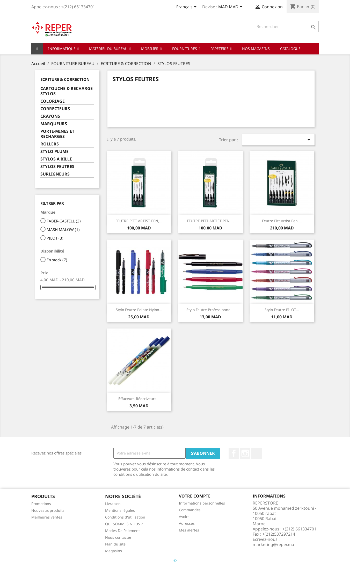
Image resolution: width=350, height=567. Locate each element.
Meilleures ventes (46, 517)
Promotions (41, 503)
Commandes (190, 509)
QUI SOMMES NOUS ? (124, 523)
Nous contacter (118, 537)
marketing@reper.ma (273, 544)
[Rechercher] (286, 26)
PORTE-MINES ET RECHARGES (57, 134)
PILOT (55, 238)
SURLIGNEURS (55, 174)
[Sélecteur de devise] (231, 7)
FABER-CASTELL (64, 220)
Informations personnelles (202, 503)
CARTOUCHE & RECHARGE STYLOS (66, 91)
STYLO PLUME (54, 151)
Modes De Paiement (122, 530)
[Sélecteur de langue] (187, 7)
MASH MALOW (63, 229)
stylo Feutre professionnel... (210, 309)
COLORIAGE (52, 101)
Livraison (113, 503)
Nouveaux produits (47, 510)
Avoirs (184, 516)
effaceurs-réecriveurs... (138, 398)
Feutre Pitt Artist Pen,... (282, 220)
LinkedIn (256, 453)
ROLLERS (49, 144)
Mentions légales (120, 510)
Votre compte (194, 496)
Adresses (187, 523)
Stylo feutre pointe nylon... (139, 309)
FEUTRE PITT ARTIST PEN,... (138, 220)
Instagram (245, 453)
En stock (57, 259)
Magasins (113, 550)
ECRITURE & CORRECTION (65, 79)
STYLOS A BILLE (56, 159)
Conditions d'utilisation (125, 517)
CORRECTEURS (55, 108)
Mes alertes (189, 530)
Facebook (234, 453)
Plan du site (115, 544)
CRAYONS (50, 116)
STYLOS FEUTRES (57, 166)
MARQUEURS (53, 124)
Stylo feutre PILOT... (282, 309)
